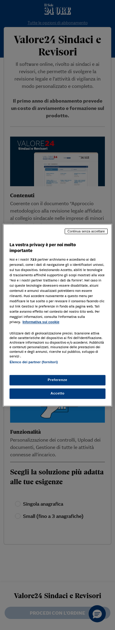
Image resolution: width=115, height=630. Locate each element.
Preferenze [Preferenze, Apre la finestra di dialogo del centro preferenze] (57, 380)
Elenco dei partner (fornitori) (34, 362)
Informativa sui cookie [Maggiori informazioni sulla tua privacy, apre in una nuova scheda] (40, 322)
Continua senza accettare (86, 231)
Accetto (58, 393)
